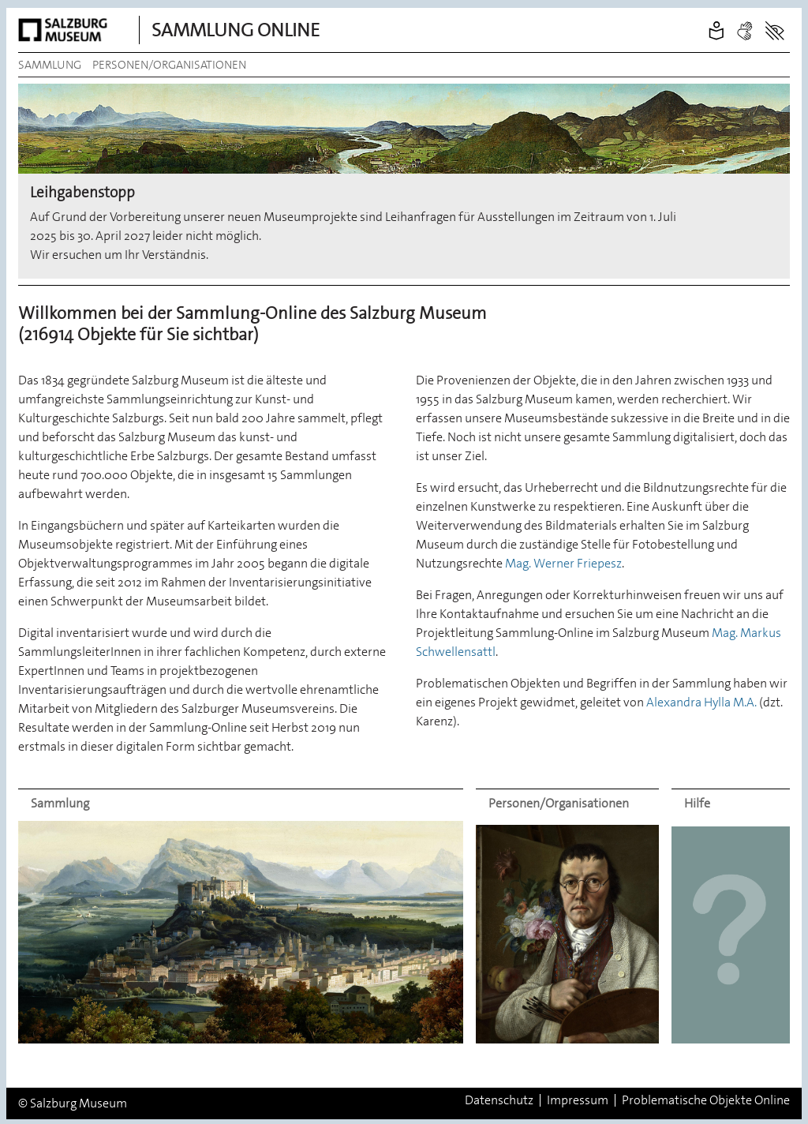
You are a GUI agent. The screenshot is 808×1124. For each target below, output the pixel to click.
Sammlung (49, 65)
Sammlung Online (236, 30)
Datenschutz (499, 1100)
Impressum (577, 1100)
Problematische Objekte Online (706, 1100)
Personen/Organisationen (169, 65)
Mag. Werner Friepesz (563, 563)
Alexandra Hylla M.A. (701, 702)
